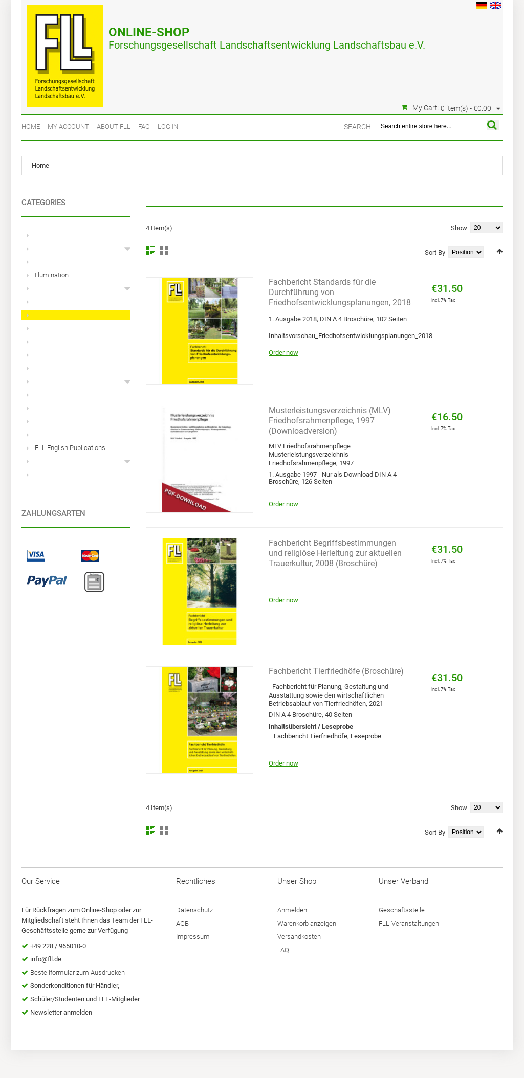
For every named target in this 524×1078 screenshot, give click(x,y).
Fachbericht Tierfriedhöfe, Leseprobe (327, 736)
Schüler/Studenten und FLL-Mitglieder (85, 999)
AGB (182, 923)
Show (459, 228)
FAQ (144, 126)
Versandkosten (299, 936)
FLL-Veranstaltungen (409, 923)
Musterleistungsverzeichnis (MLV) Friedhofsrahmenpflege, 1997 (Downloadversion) (330, 421)
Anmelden (292, 910)
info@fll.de (45, 959)
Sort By (435, 252)
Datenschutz (194, 910)
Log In (168, 126)
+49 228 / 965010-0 (58, 946)
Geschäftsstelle (402, 910)
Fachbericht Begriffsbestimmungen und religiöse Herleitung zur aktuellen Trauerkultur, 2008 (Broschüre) (335, 553)
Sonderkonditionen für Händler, (74, 986)
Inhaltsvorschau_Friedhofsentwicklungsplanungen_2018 (350, 336)
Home (30, 126)
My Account (68, 126)
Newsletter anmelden (61, 1012)
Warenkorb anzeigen (306, 923)
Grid (164, 250)
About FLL (113, 126)
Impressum (193, 936)
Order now (283, 352)
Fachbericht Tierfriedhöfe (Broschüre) (336, 671)
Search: (358, 127)
